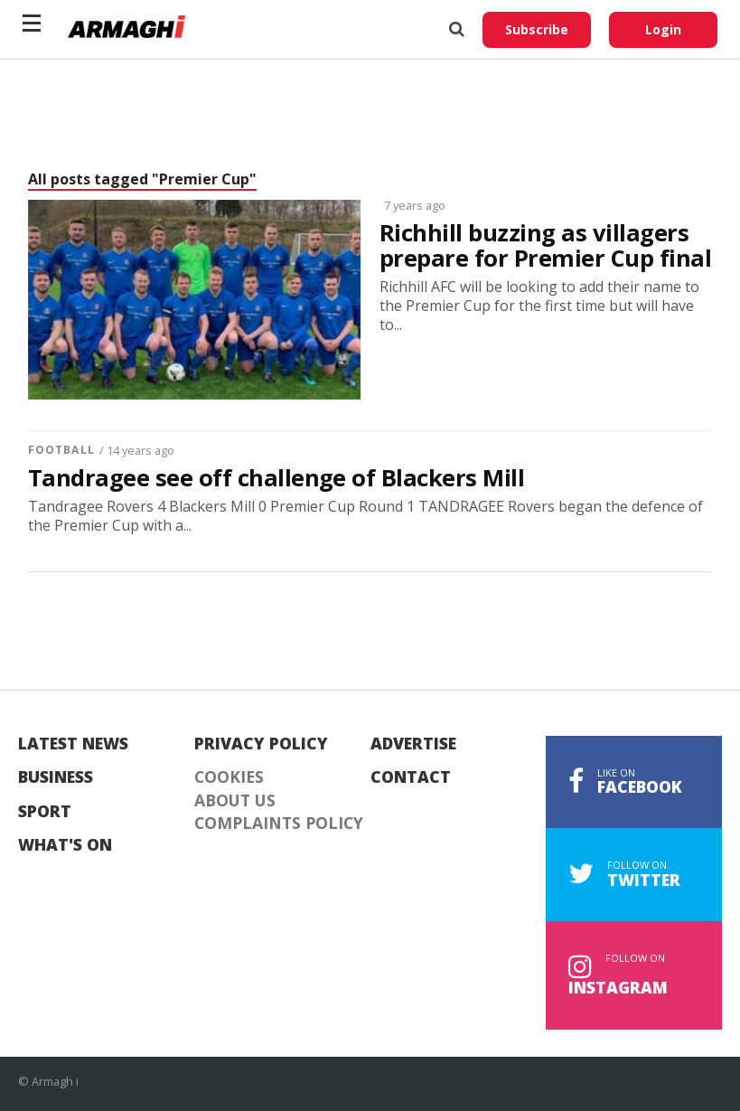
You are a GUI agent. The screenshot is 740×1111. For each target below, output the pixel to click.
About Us (235, 801)
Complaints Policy (278, 823)
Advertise (413, 744)
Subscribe (536, 29)
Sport (44, 812)
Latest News (73, 744)
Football (61, 449)
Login (663, 29)
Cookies (229, 777)
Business (55, 777)
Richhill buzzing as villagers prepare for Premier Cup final (545, 246)
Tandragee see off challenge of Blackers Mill (276, 478)
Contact (410, 777)
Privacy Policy (261, 744)
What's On (65, 845)
